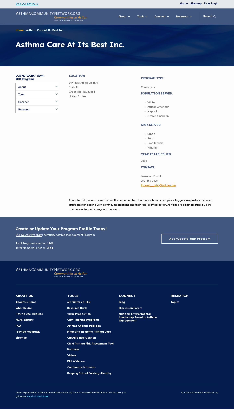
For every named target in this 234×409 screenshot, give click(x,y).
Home (184, 3)
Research (184, 16)
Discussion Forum (130, 308)
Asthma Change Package (84, 325)
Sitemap (196, 3)
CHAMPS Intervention (81, 337)
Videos (71, 355)
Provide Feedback (28, 331)
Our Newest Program (29, 235)
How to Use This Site (29, 314)
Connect (162, 16)
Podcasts (73, 349)
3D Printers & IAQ (79, 302)
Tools (142, 16)
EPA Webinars (76, 361)
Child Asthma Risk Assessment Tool (90, 343)
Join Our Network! (27, 3)
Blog (122, 302)
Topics (175, 302)
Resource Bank (77, 308)
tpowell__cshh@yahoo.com (158, 185)
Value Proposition (79, 314)
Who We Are (24, 308)
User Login (211, 3)
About (125, 16)
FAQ (18, 325)
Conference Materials (81, 367)
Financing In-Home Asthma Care (89, 331)
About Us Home (26, 302)
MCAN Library (25, 319)
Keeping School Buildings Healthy (89, 373)
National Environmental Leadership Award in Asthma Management (138, 317)
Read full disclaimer (37, 396)
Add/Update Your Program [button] (189, 239)
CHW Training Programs (83, 319)
